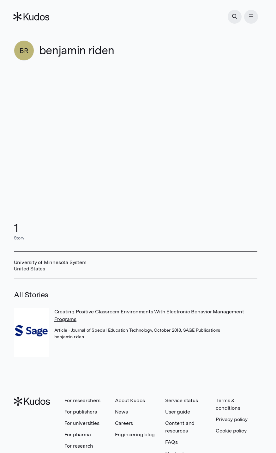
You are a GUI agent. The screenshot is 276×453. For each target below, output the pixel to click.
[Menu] (250, 17)
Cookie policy (231, 431)
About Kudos (130, 400)
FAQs (171, 442)
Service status (181, 400)
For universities (81, 423)
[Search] (234, 17)
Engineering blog (135, 435)
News (121, 412)
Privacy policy (231, 419)
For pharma (77, 435)
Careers (124, 423)
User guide (177, 412)
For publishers (80, 412)
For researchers (82, 400)
